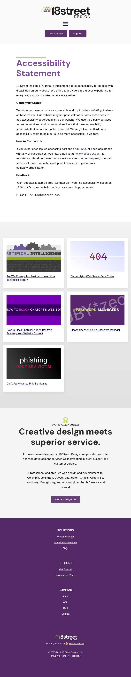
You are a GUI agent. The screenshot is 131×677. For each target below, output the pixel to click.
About (65, 596)
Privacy (55, 656)
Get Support (65, 569)
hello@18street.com (87, 153)
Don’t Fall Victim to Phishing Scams (27, 383)
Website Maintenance (65, 542)
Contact (65, 613)
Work (65, 602)
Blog (65, 608)
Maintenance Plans (65, 575)
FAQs (65, 548)
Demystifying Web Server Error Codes (92, 276)
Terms (63, 656)
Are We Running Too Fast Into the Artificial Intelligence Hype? (31, 278)
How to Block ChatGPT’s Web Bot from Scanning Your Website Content (29, 332)
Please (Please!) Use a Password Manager (95, 330)
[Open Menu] (65, 23)
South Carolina (76, 643)
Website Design (65, 536)
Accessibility (74, 656)
